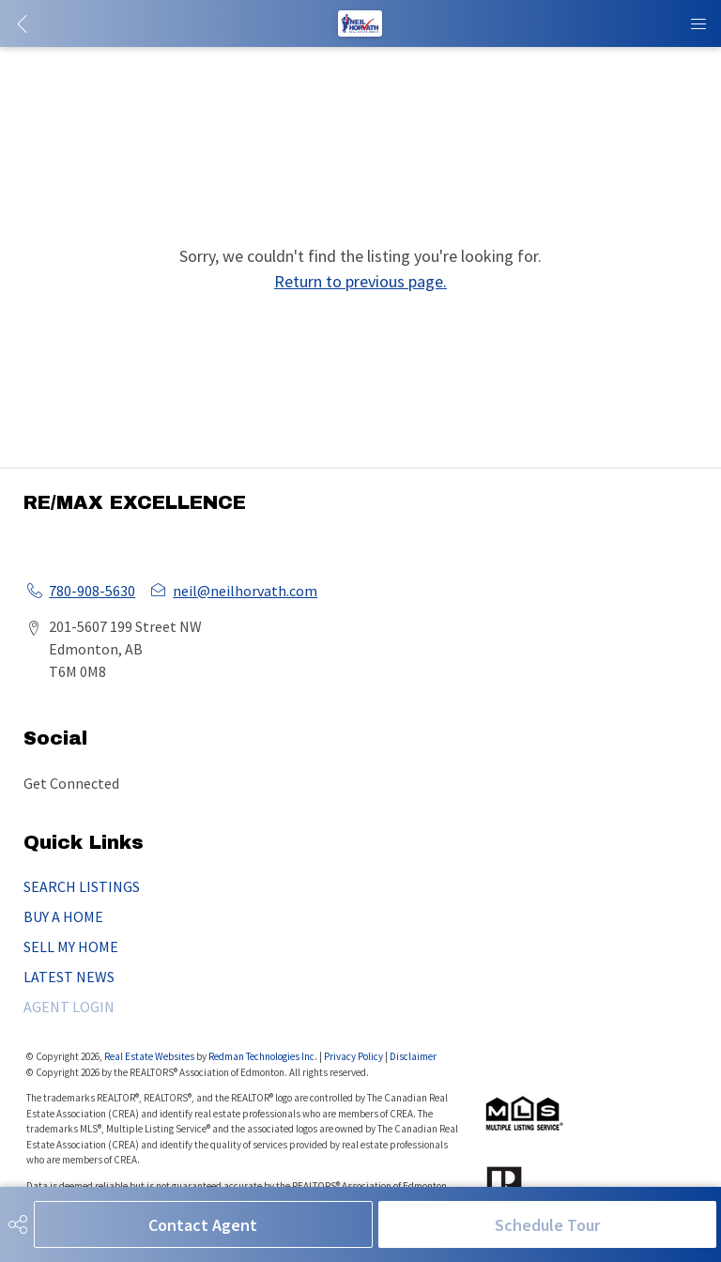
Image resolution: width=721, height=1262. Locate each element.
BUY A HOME (63, 916)
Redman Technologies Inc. (263, 1056)
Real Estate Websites (150, 1056)
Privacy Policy (353, 1056)
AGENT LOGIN (69, 1006)
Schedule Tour (547, 1225)
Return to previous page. (360, 281)
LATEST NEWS (69, 976)
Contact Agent (202, 1225)
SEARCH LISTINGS (81, 886)
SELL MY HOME (70, 946)
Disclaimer (413, 1056)
